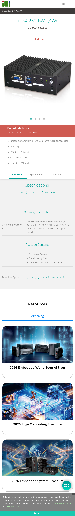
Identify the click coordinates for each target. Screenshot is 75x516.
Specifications (37, 174)
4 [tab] (44, 118)
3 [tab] (39, 118)
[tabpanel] (37, 78)
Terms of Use (13, 506)
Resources (57, 174)
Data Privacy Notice (61, 503)
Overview (18, 174)
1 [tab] (31, 118)
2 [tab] (35, 118)
